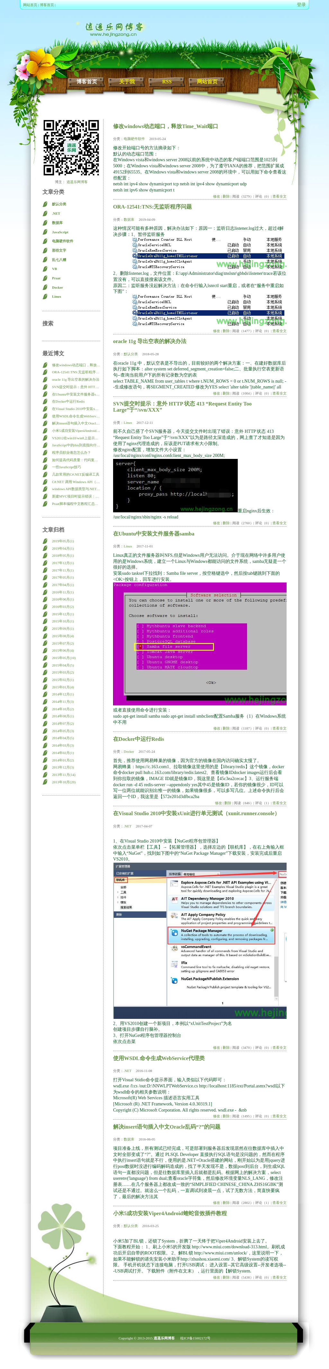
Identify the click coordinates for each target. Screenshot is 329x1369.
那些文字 (59, 250)
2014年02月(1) (63, 753)
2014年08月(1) (63, 716)
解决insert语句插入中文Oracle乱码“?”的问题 (76, 423)
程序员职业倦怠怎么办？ (71, 452)
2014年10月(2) (63, 709)
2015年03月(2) (63, 672)
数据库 (57, 223)
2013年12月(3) (63, 767)
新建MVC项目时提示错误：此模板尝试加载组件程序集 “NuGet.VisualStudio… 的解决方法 (76, 496)
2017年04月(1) (63, 585)
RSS (167, 81)
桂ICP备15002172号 (195, 1338)
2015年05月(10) (64, 658)
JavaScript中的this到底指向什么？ (76, 445)
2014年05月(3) (63, 731)
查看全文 (279, 196)
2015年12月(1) (63, 614)
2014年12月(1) (63, 694)
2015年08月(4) (63, 636)
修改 (216, 196)
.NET (56, 213)
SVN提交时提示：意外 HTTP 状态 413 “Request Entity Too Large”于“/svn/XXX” (76, 387)
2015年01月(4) (63, 687)
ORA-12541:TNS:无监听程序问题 (76, 372)
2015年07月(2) (63, 643)
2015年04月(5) (63, 665)
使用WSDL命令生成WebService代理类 (76, 416)
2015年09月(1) (63, 628)
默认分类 (59, 204)
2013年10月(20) (64, 782)
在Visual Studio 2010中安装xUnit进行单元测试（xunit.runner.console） (76, 409)
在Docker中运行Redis (68, 401)
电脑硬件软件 (62, 241)
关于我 (127, 81)
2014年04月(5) (63, 738)
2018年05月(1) (63, 555)
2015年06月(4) (63, 650)
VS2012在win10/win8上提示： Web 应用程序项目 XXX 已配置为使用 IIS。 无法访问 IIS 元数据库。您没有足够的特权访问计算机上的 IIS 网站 (76, 438)
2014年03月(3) (63, 745)
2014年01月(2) (63, 760)
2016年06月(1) (63, 599)
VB (54, 269)
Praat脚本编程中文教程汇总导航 (76, 504)
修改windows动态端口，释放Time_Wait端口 (76, 365)
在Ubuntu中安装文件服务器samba (76, 394)
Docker (57, 287)
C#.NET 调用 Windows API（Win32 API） (76, 482)
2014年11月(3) (63, 701)
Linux (56, 296)
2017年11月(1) (63, 570)
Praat (56, 278)
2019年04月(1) (63, 548)
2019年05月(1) (63, 541)
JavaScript (60, 232)
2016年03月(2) (63, 607)
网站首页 (30, 5)
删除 (226, 196)
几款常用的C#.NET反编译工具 (75, 474)
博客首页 (47, 5)
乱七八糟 (59, 260)
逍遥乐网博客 (77, 182)
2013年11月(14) (64, 775)
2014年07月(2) (63, 723)
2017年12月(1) (63, 563)
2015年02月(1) (63, 680)
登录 (301, 4)
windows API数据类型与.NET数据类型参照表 (76, 489)
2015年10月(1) (63, 621)
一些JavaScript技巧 (66, 467)
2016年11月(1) (63, 592)
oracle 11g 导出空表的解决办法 (75, 379)
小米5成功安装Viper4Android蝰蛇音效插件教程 (76, 431)
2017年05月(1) (63, 577)
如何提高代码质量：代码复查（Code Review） (76, 460)
